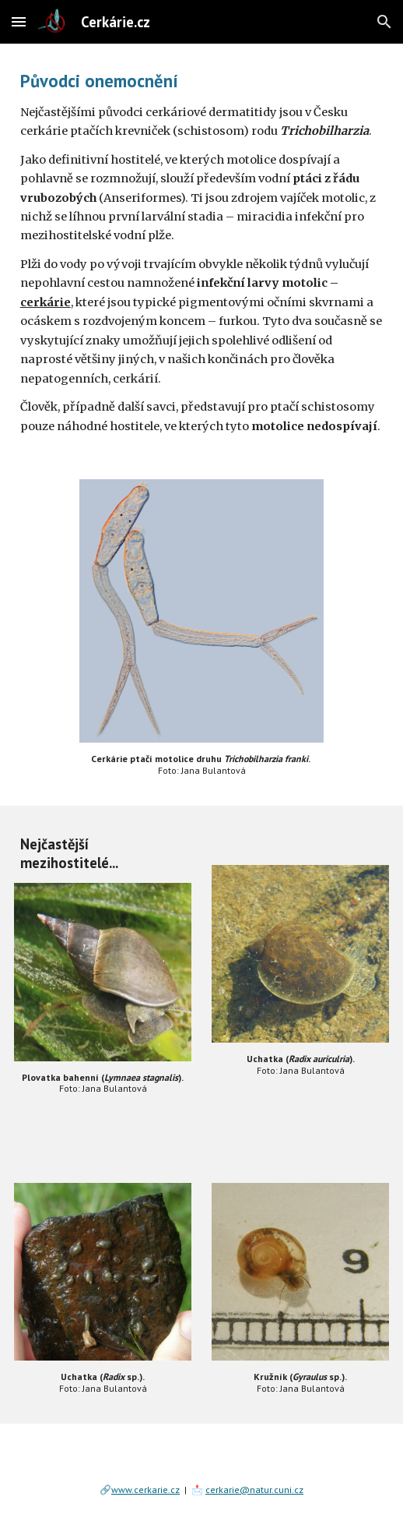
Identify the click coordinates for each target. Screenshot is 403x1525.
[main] (202, 252)
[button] (18, 21)
